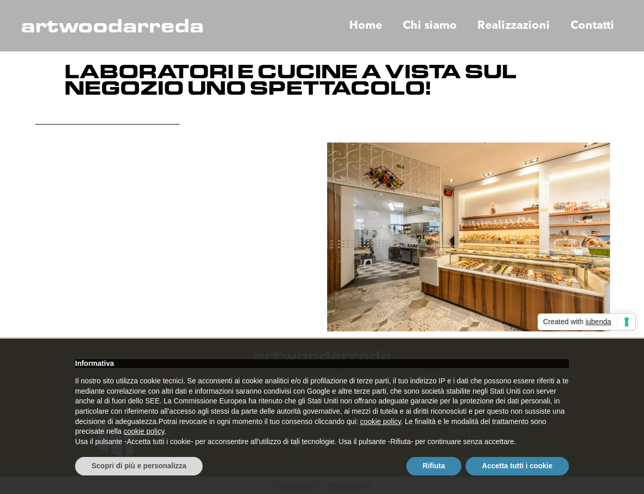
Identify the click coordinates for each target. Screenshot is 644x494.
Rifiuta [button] (434, 466)
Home (365, 25)
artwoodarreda (112, 26)
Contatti (592, 25)
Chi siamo (430, 25)
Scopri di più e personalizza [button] (139, 466)
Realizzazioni (513, 25)
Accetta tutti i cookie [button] (517, 466)
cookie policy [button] (380, 421)
